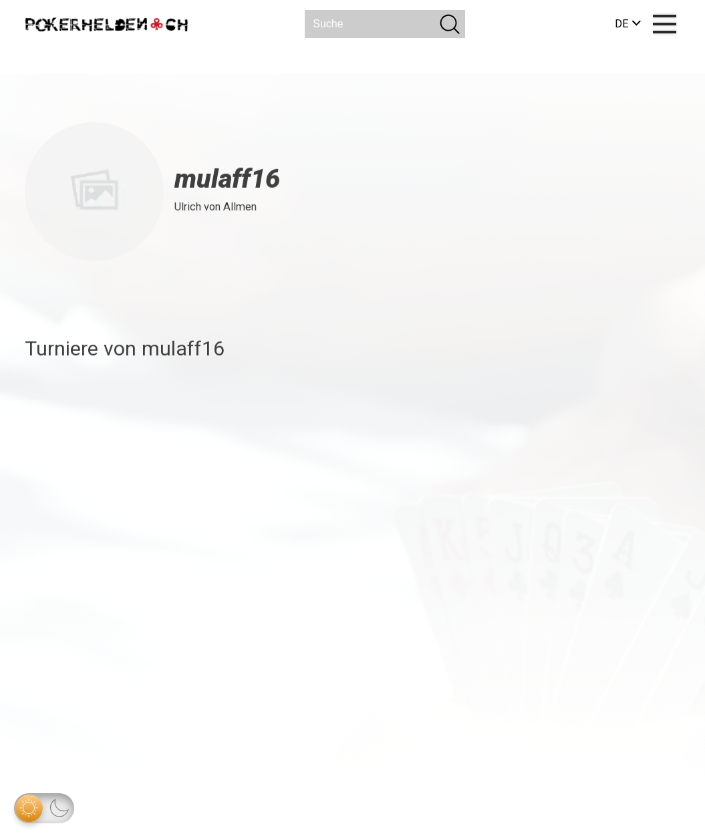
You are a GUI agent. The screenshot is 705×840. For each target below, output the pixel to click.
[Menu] (664, 24)
